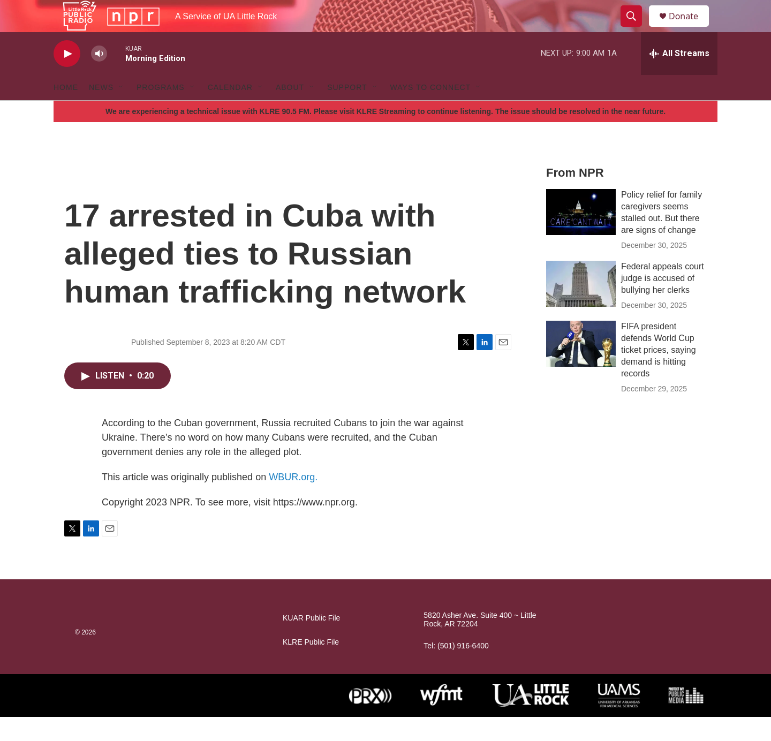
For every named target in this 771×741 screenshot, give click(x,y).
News (101, 111)
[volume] (99, 78)
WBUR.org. (293, 501)
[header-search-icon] (636, 28)
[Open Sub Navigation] (121, 111)
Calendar (230, 111)
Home (66, 111)
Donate (690, 28)
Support (347, 111)
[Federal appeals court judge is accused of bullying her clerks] (581, 308)
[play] (66, 78)
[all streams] (679, 77)
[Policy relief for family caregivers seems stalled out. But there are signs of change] (581, 236)
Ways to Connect (430, 111)
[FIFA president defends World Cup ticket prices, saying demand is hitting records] (581, 368)
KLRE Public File (311, 666)
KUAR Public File (311, 642)
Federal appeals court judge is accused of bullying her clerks (662, 302)
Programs (161, 111)
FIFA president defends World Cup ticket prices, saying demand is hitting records (658, 374)
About (290, 111)
